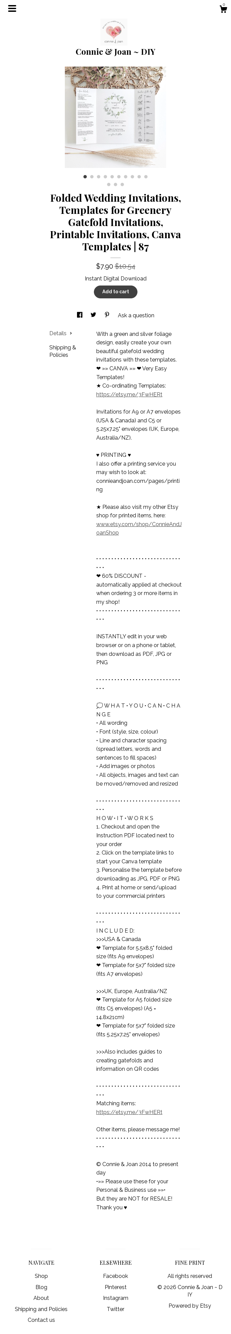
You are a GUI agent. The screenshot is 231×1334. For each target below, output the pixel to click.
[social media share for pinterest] (107, 315)
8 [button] (132, 176)
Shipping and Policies (41, 1309)
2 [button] (92, 176)
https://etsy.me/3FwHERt (129, 394)
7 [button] (125, 176)
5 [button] (112, 176)
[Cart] (223, 10)
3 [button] (98, 176)
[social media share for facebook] (80, 315)
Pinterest (116, 1287)
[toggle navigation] (12, 8)
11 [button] (108, 184)
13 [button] (122, 184)
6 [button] (119, 176)
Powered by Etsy (190, 1306)
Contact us (41, 1320)
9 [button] (139, 176)
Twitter (115, 1309)
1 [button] (85, 176)
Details (60, 333)
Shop (41, 1276)
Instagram (115, 1298)
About (41, 1298)
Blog (41, 1287)
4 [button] (105, 176)
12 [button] (115, 184)
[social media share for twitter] (94, 315)
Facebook (115, 1276)
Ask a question (136, 315)
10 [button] (146, 176)
